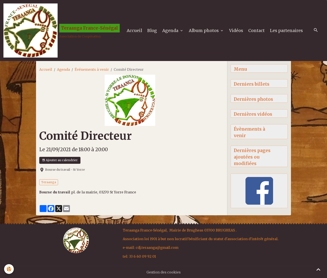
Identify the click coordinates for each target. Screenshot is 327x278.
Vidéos (236, 30)
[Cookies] (9, 269)
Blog (152, 30)
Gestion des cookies (163, 272)
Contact (256, 30)
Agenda (170, 30)
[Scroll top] (318, 269)
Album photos (204, 30)
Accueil (134, 30)
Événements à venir (92, 69)
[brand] (61, 30)
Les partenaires (286, 30)
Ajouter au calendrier (60, 160)
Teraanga (48, 182)
